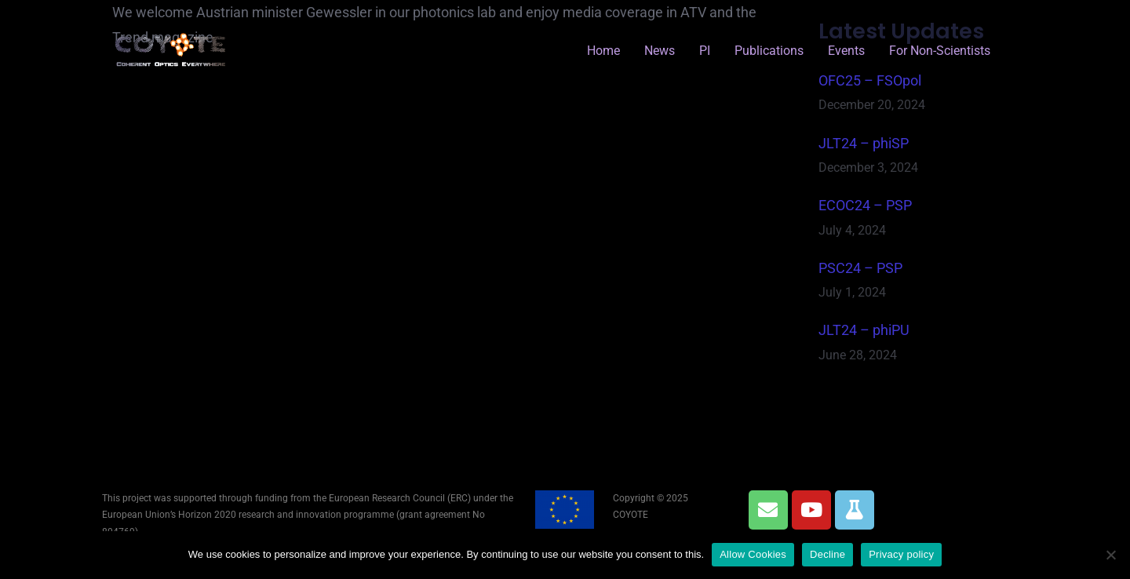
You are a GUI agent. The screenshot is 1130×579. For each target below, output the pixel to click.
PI (704, 50)
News (659, 50)
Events (846, 50)
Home (603, 50)
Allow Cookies (753, 554)
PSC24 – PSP (860, 268)
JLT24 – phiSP (863, 143)
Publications (769, 50)
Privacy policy (901, 554)
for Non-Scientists (939, 50)
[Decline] (1110, 555)
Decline (827, 554)
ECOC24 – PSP (865, 205)
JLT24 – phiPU (863, 330)
